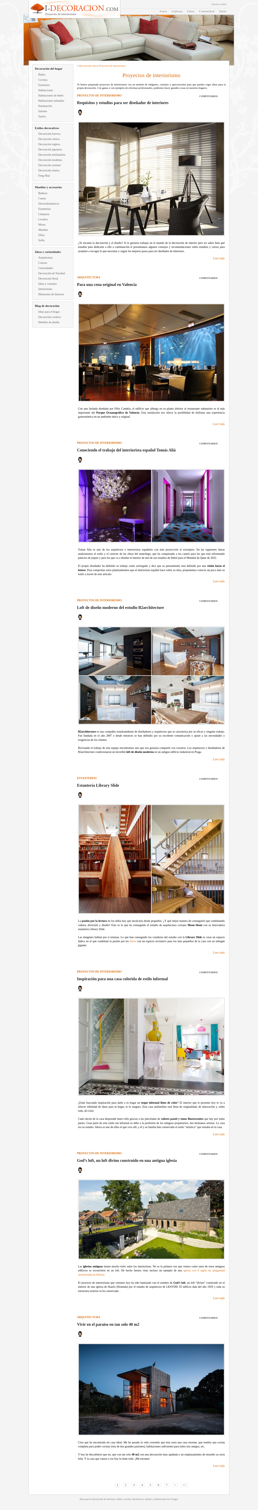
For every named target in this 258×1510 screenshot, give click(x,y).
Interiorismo (45, 289)
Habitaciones (45, 90)
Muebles (43, 229)
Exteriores (44, 85)
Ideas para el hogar (49, 311)
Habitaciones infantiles (51, 100)
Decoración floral (48, 278)
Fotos (190, 11)
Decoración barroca (49, 133)
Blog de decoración (47, 305)
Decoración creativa (49, 317)
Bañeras (42, 193)
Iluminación (45, 106)
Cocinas (42, 79)
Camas (42, 198)
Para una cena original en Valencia (107, 284)
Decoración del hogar (48, 68)
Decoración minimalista (51, 154)
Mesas (42, 224)
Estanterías (44, 208)
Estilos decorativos (47, 128)
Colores (42, 262)
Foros (163, 11)
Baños (41, 74)
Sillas (41, 235)
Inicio (222, 11)
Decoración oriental (49, 165)
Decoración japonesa (50, 149)
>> (184, 1485)
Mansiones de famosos (51, 294)
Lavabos (43, 219)
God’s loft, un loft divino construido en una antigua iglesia (127, 1160)
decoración (98, 1499)
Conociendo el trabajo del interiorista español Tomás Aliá (126, 450)
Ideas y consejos (47, 283)
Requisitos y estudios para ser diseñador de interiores (123, 102)
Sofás (41, 240)
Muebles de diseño (48, 322)
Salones (42, 111)
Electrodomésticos (48, 203)
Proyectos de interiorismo (112, 65)
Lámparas (43, 214)
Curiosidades (45, 268)
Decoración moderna (50, 159)
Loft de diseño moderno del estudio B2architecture (120, 607)
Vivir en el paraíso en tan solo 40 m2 (108, 1324)
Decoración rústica (48, 170)
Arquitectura (45, 257)
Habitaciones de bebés (50, 95)
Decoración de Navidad (51, 273)
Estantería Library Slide (98, 785)
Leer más (219, 258)
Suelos (42, 116)
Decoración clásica (49, 139)
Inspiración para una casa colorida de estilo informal (122, 979)
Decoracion (85, 65)
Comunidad (206, 11)
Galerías (177, 11)
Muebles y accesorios (48, 187)
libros (133, 941)
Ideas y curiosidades (48, 252)
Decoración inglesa (49, 144)
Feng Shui (44, 175)
